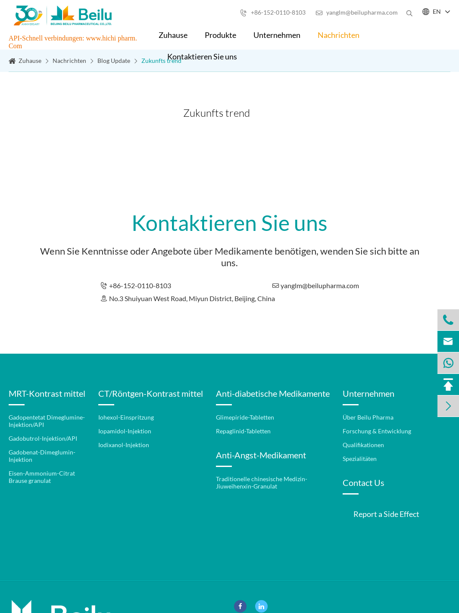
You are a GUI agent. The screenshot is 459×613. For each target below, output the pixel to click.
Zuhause (173, 35)
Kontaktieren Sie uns (202, 56)
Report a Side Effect (386, 514)
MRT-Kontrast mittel (47, 393)
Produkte (220, 35)
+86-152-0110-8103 (273, 12)
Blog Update (113, 60)
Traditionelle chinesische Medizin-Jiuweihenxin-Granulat (261, 482)
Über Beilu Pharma (368, 417)
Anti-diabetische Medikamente (273, 393)
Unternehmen (276, 35)
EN (437, 11)
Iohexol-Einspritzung (126, 417)
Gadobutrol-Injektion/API (43, 438)
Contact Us (363, 482)
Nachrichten (338, 35)
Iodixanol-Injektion (123, 444)
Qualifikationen (363, 444)
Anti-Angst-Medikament (261, 455)
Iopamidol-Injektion (124, 431)
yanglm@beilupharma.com (356, 12)
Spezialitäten (360, 458)
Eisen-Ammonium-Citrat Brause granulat (42, 477)
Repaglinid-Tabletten (243, 431)
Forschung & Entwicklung (377, 431)
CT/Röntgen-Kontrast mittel (150, 393)
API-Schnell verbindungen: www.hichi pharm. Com (73, 42)
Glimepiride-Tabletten (245, 417)
